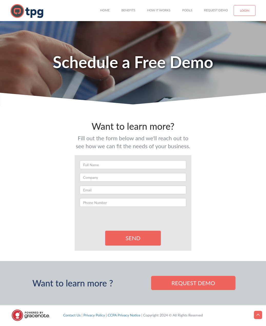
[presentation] (119, 221)
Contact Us (72, 315)
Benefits (128, 10)
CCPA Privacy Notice (124, 315)
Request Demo (216, 10)
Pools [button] (187, 10)
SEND (132, 238)
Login (244, 10)
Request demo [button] (193, 283)
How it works (159, 10)
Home (105, 10)
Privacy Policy (94, 315)
